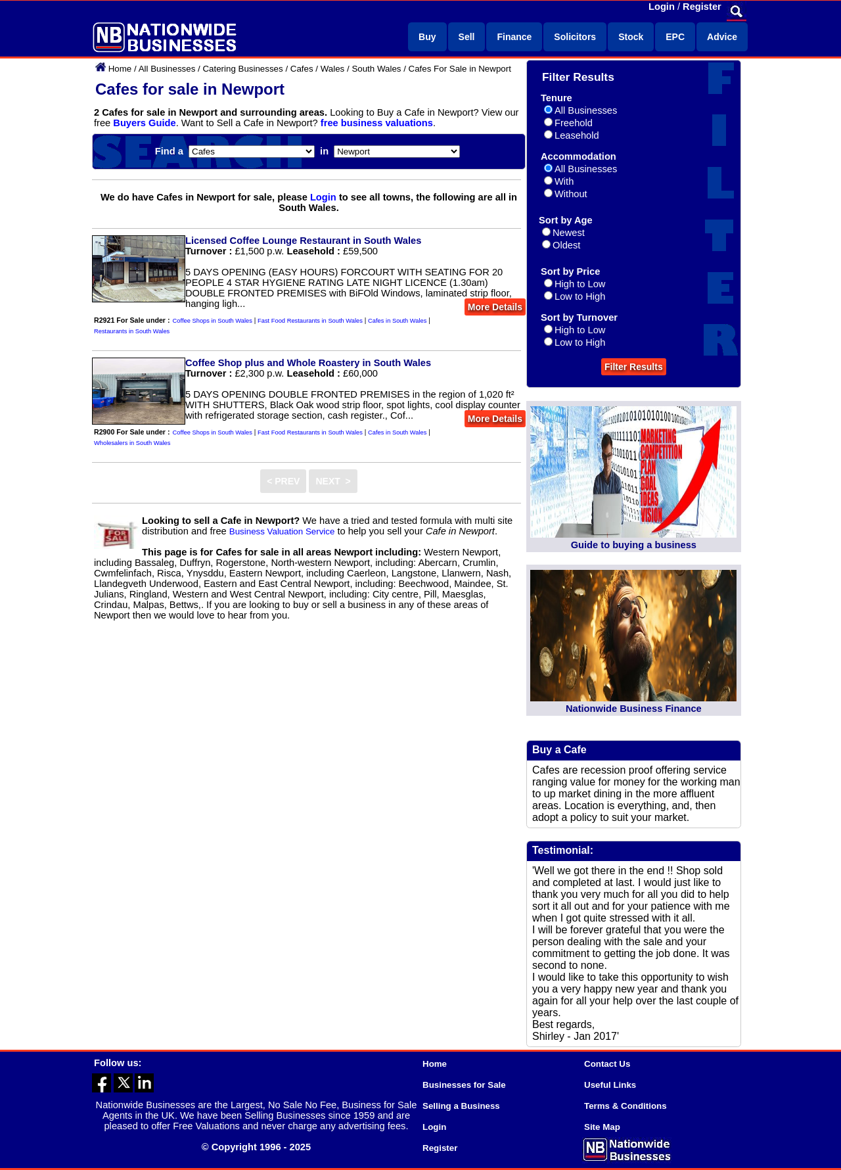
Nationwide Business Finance (634, 708)
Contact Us (607, 1064)
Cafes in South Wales (397, 320)
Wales (333, 69)
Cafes (301, 69)
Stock (630, 37)
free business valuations (377, 123)
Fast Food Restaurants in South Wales (310, 320)
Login (661, 6)
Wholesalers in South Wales (132, 443)
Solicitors (575, 37)
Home (120, 69)
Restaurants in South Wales (132, 331)
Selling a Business (461, 1106)
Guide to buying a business (633, 545)
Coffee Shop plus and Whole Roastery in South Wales (308, 363)
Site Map (602, 1127)
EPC (675, 37)
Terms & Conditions (625, 1106)
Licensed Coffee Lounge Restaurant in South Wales (303, 240)
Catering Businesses (242, 69)
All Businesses (167, 69)
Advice (722, 37)
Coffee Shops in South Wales (212, 320)
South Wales (376, 69)
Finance (514, 37)
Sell (467, 37)
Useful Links (610, 1085)
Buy (427, 37)
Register (702, 6)
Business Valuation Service (282, 531)
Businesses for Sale (464, 1085)
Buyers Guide (144, 123)
